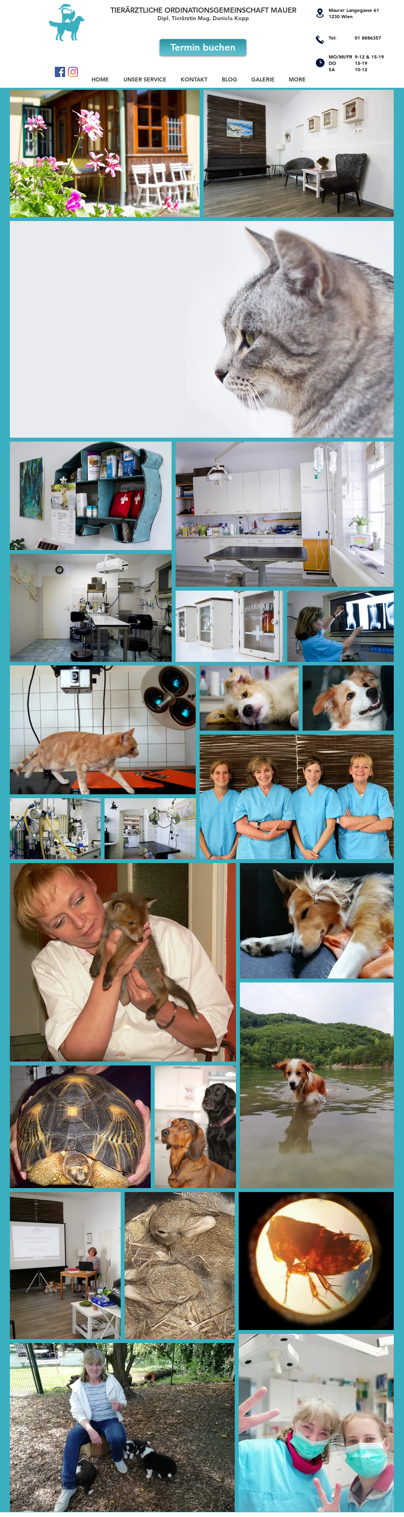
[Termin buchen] (203, 47)
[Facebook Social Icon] (60, 72)
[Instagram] (73, 72)
